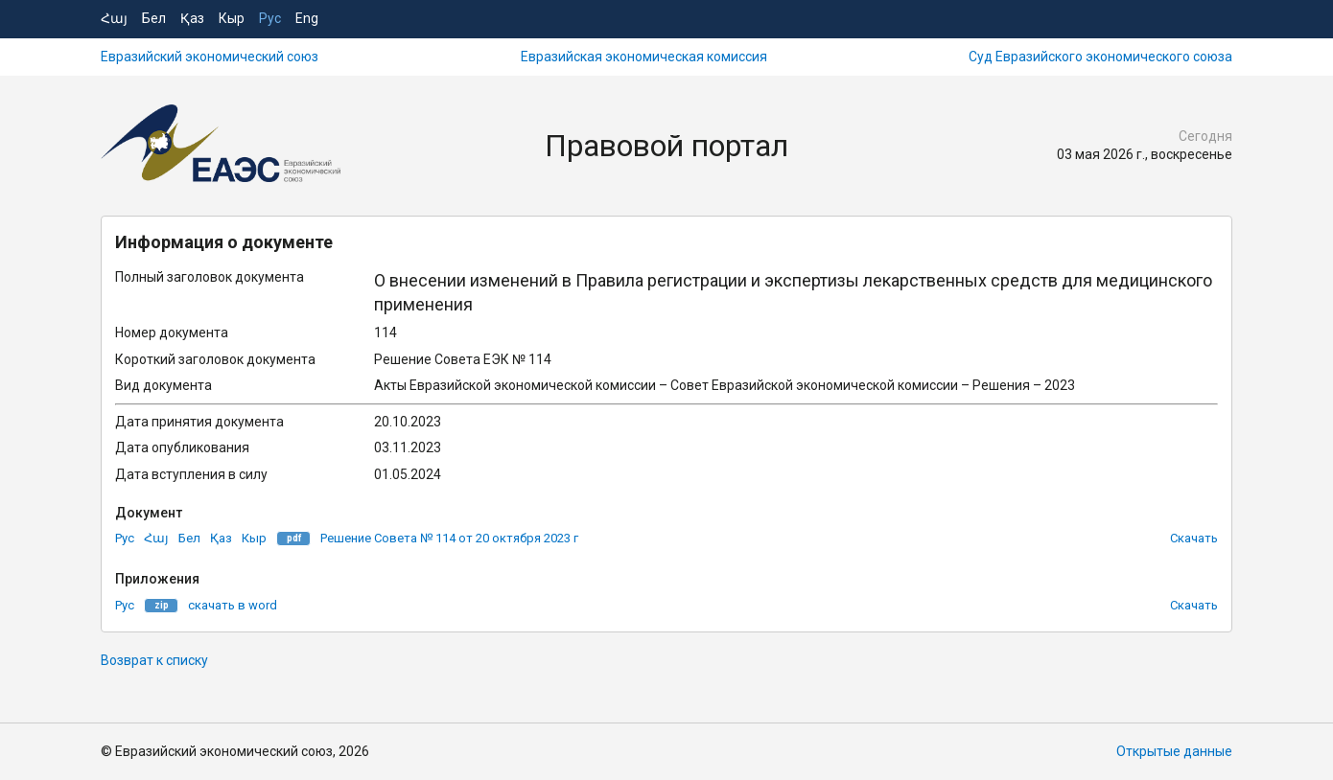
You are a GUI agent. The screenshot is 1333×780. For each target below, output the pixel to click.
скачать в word (232, 605)
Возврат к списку (154, 660)
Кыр (232, 18)
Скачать (1194, 538)
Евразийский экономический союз (209, 56)
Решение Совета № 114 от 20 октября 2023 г (449, 538)
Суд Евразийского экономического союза (1100, 56)
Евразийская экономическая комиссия (644, 56)
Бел (154, 18)
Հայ (114, 18)
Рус (270, 18)
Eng (306, 18)
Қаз (192, 18)
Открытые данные (1174, 751)
